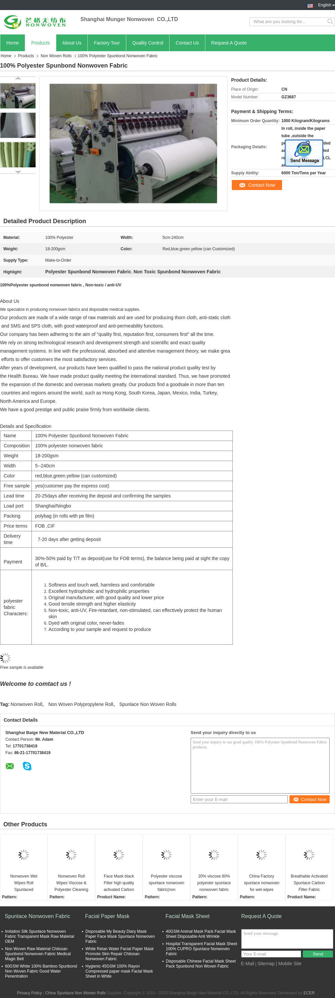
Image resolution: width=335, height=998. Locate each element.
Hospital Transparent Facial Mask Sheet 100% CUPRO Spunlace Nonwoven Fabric (201, 948)
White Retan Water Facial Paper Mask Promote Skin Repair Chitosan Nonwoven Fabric (119, 953)
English (326, 4)
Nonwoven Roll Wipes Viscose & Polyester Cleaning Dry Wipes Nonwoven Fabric (71, 883)
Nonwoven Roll (26, 704)
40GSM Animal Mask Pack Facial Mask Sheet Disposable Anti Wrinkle (201, 934)
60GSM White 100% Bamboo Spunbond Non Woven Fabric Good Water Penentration (41, 971)
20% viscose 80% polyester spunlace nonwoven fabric (214, 883)
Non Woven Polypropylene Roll (80, 704)
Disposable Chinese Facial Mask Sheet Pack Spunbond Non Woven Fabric (201, 964)
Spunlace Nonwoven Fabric (37, 916)
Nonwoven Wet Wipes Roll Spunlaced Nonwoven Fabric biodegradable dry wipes (24, 883)
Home (12, 43)
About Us (72, 43)
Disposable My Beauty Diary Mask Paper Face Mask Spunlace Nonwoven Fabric (120, 936)
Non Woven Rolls (56, 56)
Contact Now (261, 185)
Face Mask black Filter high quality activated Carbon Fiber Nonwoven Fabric (119, 883)
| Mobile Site (289, 963)
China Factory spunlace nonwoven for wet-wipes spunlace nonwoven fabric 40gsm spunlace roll (261, 883)
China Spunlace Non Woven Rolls (75, 993)
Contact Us (187, 43)
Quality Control (147, 43)
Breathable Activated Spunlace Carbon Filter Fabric (309, 883)
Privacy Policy (29, 993)
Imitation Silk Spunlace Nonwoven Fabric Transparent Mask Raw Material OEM (39, 936)
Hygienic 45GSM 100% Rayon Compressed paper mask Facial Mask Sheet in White (119, 971)
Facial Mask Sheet (187, 916)
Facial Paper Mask (107, 916)
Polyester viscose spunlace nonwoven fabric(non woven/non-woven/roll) (166, 883)
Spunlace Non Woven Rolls (147, 704)
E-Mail (247, 963)
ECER (309, 993)
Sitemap (266, 963)
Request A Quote (229, 43)
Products (40, 43)
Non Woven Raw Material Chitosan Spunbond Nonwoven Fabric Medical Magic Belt (38, 953)
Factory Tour (107, 43)
